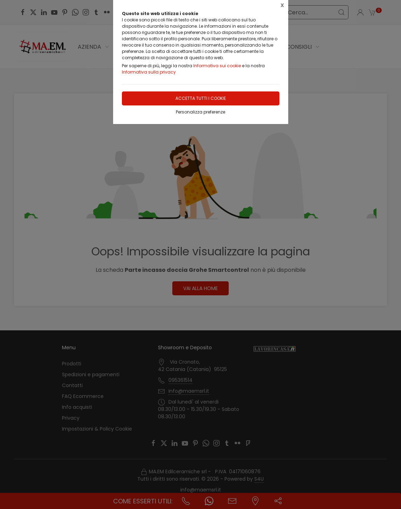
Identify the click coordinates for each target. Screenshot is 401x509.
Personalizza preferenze (200, 112)
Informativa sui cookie (217, 66)
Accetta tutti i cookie (200, 98)
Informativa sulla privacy (149, 72)
